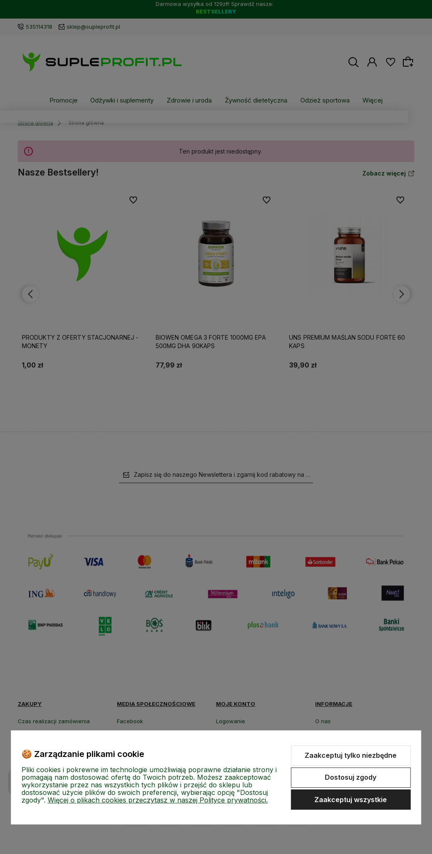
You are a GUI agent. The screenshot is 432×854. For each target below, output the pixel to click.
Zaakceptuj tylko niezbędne (351, 755)
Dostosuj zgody (350, 777)
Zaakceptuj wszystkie (350, 799)
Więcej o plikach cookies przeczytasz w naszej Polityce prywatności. (158, 800)
